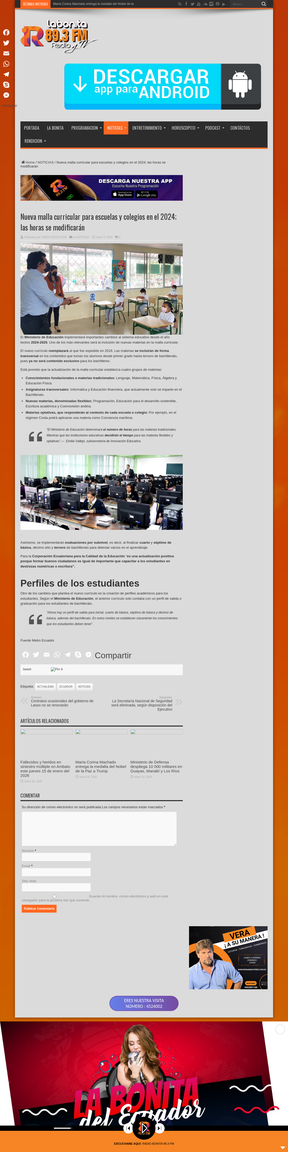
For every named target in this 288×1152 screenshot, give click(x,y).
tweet (27, 600)
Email (26, 796)
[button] (280, 1045)
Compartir (113, 586)
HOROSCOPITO (185, 128)
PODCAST (214, 128)
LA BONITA (55, 128)
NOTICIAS (116, 128)
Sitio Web (29, 811)
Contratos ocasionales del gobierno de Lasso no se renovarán (63, 632)
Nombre (28, 781)
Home (27, 162)
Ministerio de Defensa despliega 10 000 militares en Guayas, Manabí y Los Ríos (156, 721)
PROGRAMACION (86, 128)
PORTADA (31, 128)
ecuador (66, 617)
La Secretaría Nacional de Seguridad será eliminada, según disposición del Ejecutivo (140, 634)
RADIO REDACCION (54, 237)
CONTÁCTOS (240, 128)
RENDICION (35, 141)
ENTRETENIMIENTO (149, 128)
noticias (84, 617)
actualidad (45, 617)
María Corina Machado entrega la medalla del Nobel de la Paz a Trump (100, 721)
